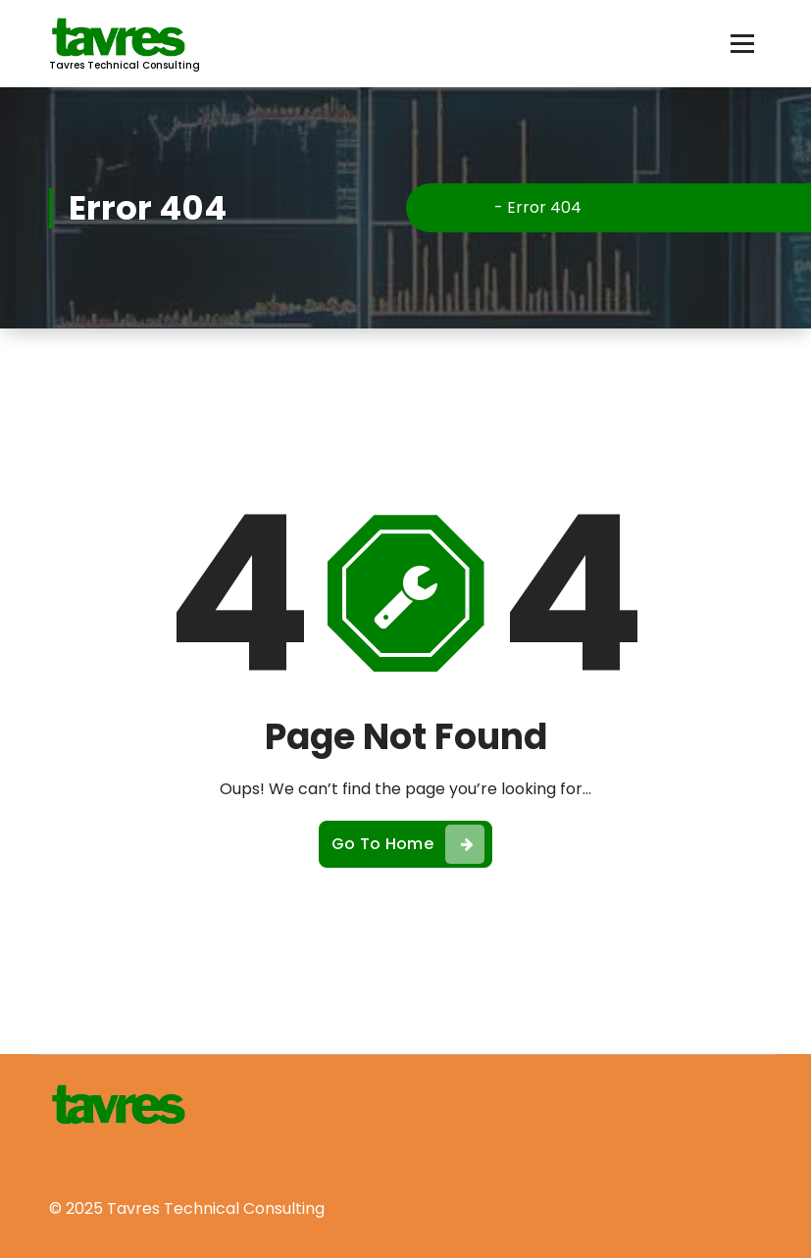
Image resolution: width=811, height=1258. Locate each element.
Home (463, 207)
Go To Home (407, 844)
